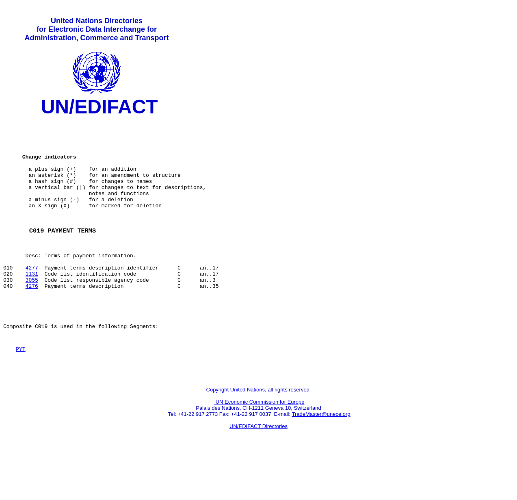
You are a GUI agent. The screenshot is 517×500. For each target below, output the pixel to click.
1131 (32, 303)
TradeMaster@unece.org (321, 457)
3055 (32, 311)
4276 (32, 318)
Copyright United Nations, (236, 433)
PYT (20, 388)
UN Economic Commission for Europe (259, 445)
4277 (32, 296)
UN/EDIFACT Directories (258, 470)
